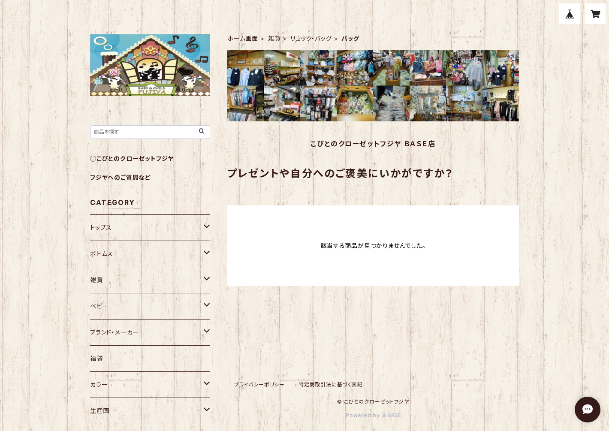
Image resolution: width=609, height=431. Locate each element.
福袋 (96, 358)
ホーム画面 (242, 38)
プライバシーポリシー (259, 384)
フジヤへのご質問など (120, 177)
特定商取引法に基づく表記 (330, 384)
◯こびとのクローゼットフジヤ (132, 158)
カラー (99, 384)
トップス (101, 227)
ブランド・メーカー (114, 332)
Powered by (373, 415)
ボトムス (101, 253)
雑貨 (274, 38)
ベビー (99, 306)
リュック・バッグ (311, 38)
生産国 (99, 410)
